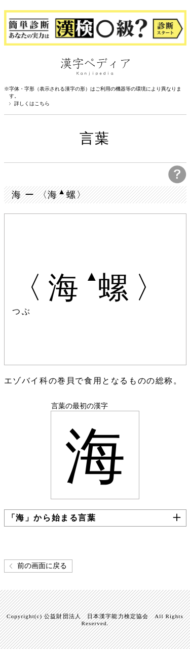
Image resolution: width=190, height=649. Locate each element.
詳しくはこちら (32, 103)
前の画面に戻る (42, 566)
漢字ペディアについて (14, 66)
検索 (176, 66)
